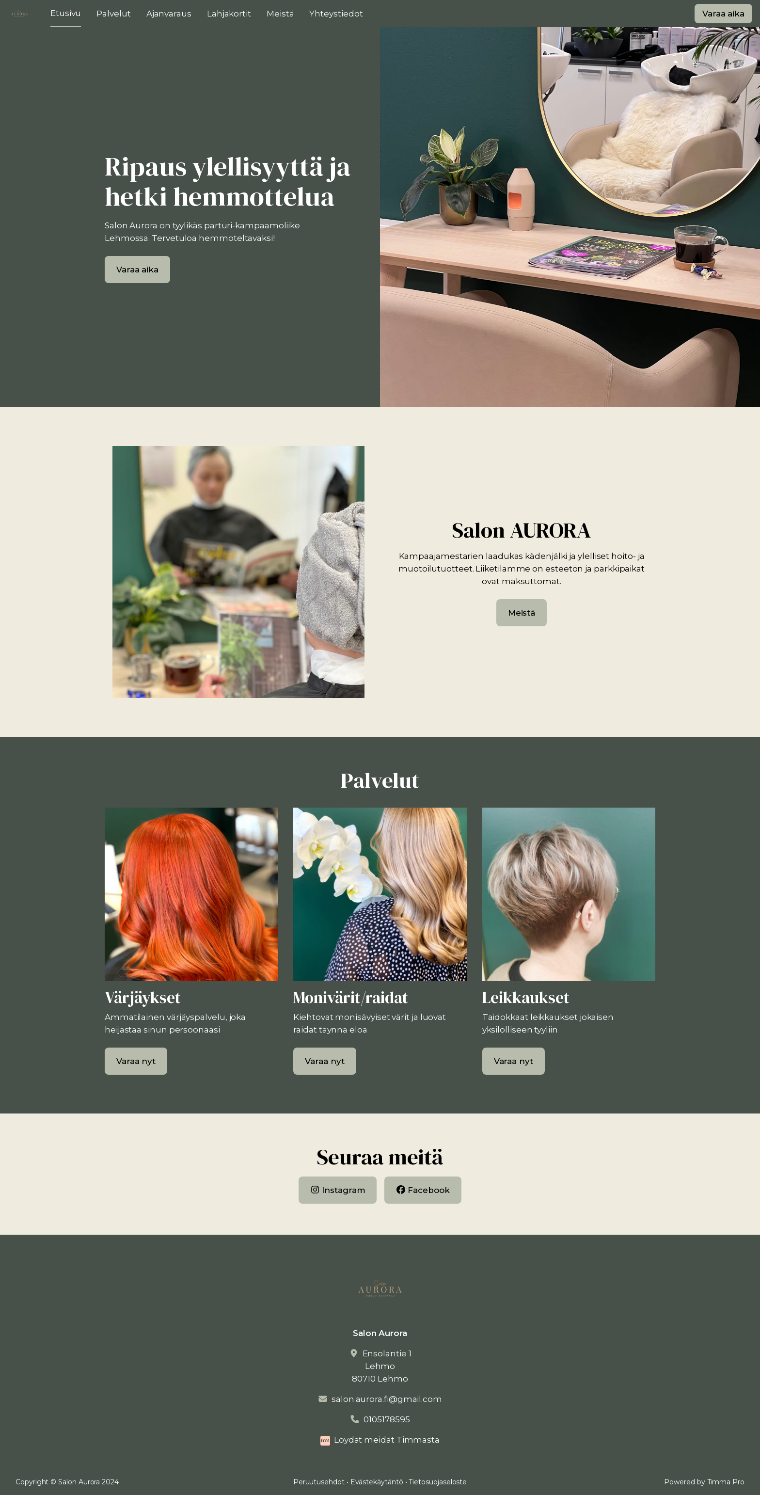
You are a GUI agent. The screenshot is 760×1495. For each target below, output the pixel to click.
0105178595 (387, 1419)
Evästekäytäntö (376, 1482)
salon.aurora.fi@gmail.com (387, 1399)
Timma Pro (725, 1482)
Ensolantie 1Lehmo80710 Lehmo (381, 1366)
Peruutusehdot (319, 1482)
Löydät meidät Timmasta (387, 1440)
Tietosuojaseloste (438, 1482)
